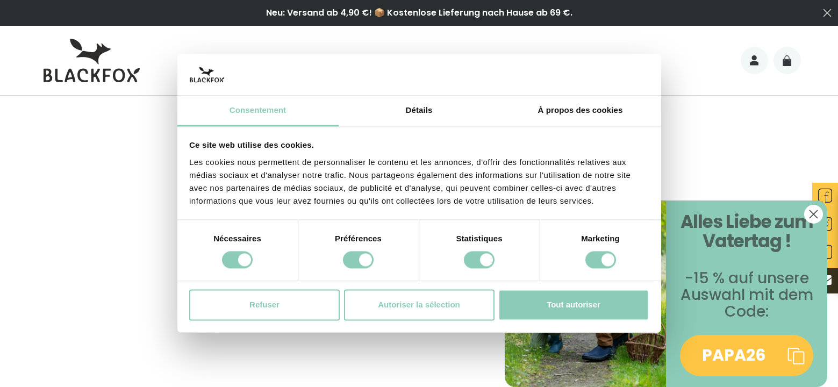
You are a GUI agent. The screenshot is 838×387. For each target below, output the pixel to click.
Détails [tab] (419, 109)
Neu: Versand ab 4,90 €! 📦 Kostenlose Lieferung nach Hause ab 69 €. (419, 12)
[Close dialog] (827, 13)
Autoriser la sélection (419, 304)
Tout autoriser (573, 304)
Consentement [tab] (258, 109)
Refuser (264, 304)
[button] (746, 355)
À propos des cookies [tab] (580, 109)
